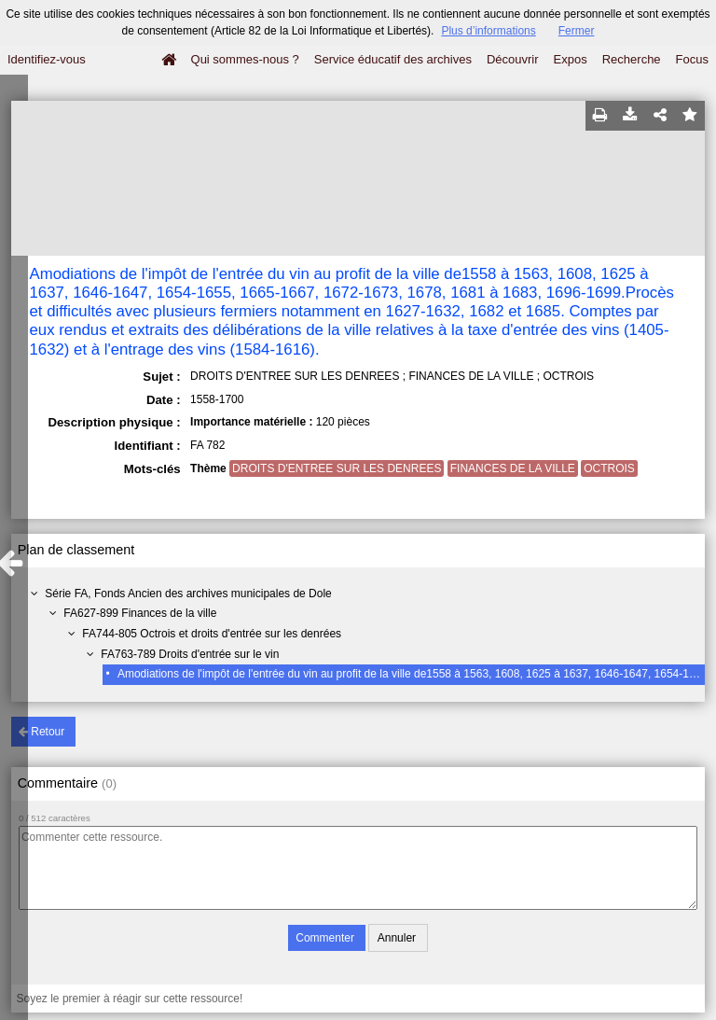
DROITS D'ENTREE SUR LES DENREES (336, 468)
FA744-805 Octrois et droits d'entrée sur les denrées (211, 633)
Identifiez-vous (46, 59)
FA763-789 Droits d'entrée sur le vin (190, 654)
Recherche (631, 59)
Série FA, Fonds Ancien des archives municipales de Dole (188, 593)
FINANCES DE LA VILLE (512, 468)
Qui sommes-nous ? (245, 59)
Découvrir (513, 59)
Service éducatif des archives (393, 59)
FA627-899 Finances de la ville (139, 613)
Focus (692, 59)
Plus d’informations (488, 30)
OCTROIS (609, 468)
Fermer (576, 30)
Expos (570, 59)
